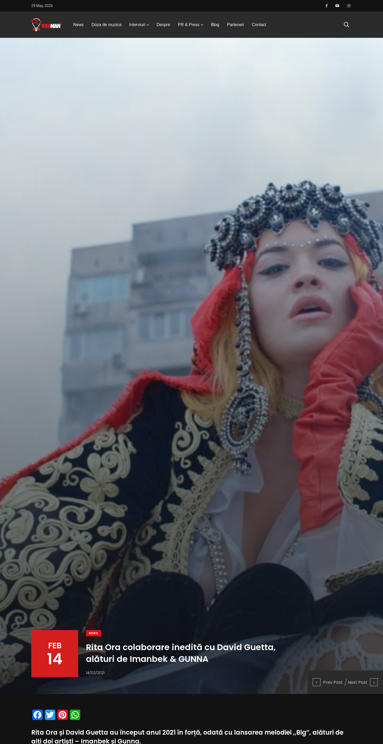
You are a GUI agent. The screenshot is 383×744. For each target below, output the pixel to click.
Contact (259, 24)
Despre (163, 24)
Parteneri (235, 24)
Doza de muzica (106, 24)
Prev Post (328, 682)
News (78, 24)
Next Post (363, 682)
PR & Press (189, 24)
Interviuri (137, 24)
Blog (215, 24)
